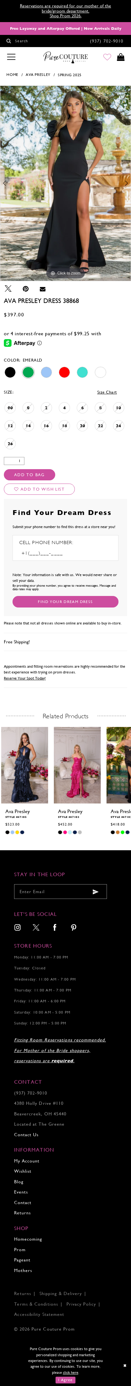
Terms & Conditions (36, 1304)
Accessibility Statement (39, 1314)
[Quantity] (14, 461)
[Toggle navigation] (11, 57)
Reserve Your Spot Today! (25, 678)
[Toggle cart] (120, 57)
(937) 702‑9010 (31, 1093)
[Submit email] (95, 892)
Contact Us (26, 1134)
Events (21, 1191)
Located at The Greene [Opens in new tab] (39, 1124)
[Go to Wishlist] (106, 57)
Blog (18, 1181)
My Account (27, 1160)
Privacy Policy (81, 1304)
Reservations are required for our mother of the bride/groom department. (65, 8)
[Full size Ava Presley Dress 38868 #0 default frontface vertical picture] (65, 183)
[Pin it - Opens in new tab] (26, 289)
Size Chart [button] (107, 392)
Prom (20, 1249)
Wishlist (23, 1171)
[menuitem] (17, 928)
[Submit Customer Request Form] (65, 601)
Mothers (23, 1270)
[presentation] (24, 765)
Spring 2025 (70, 75)
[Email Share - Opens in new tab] (43, 289)
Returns (22, 1212)
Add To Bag (29, 474)
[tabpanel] (65, 183)
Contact (23, 1202)
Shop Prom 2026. (66, 15)
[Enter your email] (60, 891)
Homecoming (28, 1239)
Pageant (22, 1259)
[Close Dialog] (125, 1365)
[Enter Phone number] (50, 553)
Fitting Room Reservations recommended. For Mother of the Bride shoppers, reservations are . (60, 1050)
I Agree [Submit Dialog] (65, 1380)
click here (70, 1372)
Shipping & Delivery (60, 1293)
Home (12, 74)
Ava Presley (38, 74)
